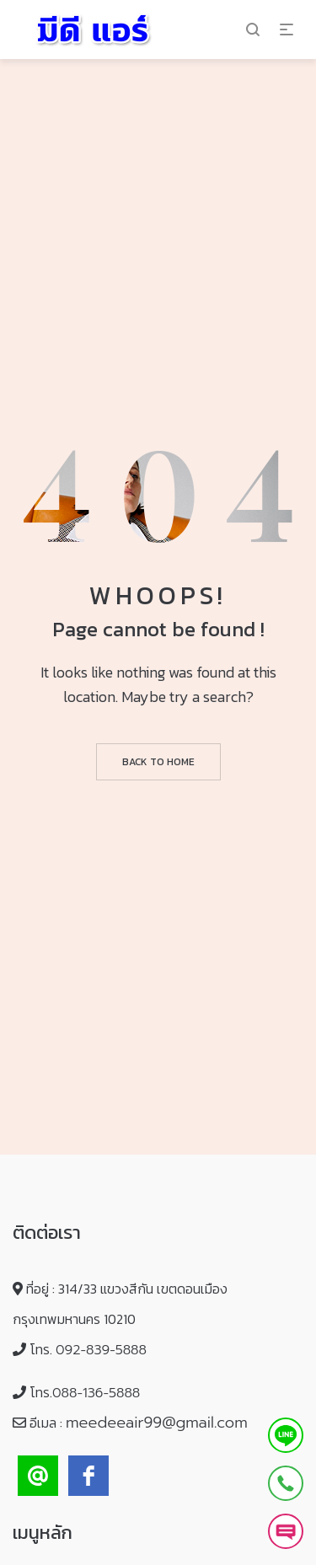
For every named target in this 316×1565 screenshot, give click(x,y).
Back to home (158, 761)
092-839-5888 (101, 1350)
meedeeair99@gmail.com (157, 1422)
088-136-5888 (96, 1393)
